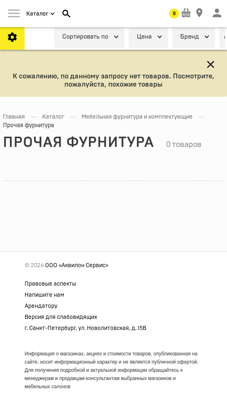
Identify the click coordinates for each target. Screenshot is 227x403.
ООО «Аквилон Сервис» (76, 265)
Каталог (53, 117)
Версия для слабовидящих (61, 317)
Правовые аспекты (50, 284)
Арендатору (41, 306)
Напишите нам (44, 295)
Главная (14, 117)
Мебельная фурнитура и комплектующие (137, 117)
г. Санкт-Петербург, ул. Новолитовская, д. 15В (85, 328)
